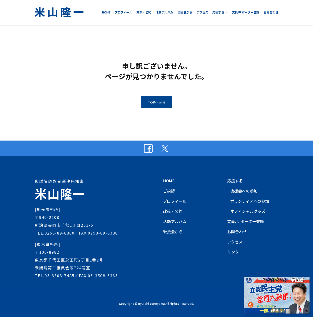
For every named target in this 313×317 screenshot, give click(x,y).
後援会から (185, 12)
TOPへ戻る (156, 102)
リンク (233, 252)
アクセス (202, 12)
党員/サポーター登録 (245, 12)
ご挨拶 (169, 191)
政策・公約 (144, 12)
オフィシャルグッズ (247, 211)
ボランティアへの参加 (249, 201)
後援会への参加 (244, 191)
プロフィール (123, 12)
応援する (218, 12)
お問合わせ (271, 12)
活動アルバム (164, 12)
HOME (106, 12)
